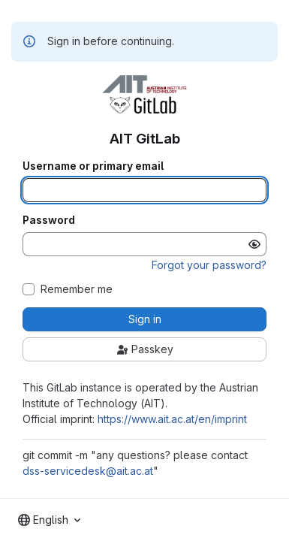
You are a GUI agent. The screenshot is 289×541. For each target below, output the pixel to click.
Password (49, 220)
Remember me (77, 289)
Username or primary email (93, 166)
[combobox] (49, 520)
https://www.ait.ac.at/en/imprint (172, 419)
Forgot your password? (209, 264)
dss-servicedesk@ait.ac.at (88, 470)
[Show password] (254, 244)
